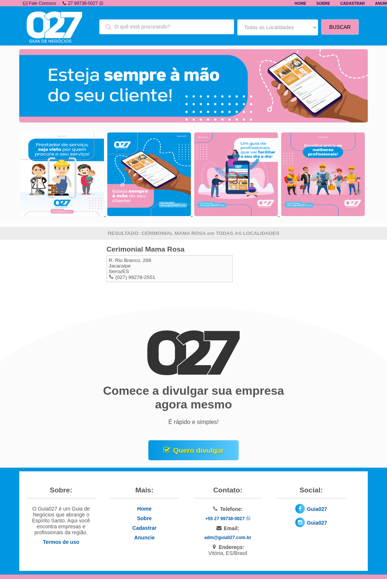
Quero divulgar (198, 450)
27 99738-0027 (83, 3)
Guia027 (317, 509)
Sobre (323, 3)
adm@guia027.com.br (227, 537)
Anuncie (144, 538)
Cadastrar (352, 3)
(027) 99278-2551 (135, 277)
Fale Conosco (39, 3)
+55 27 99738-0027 (227, 518)
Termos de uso (61, 542)
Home (300, 3)
